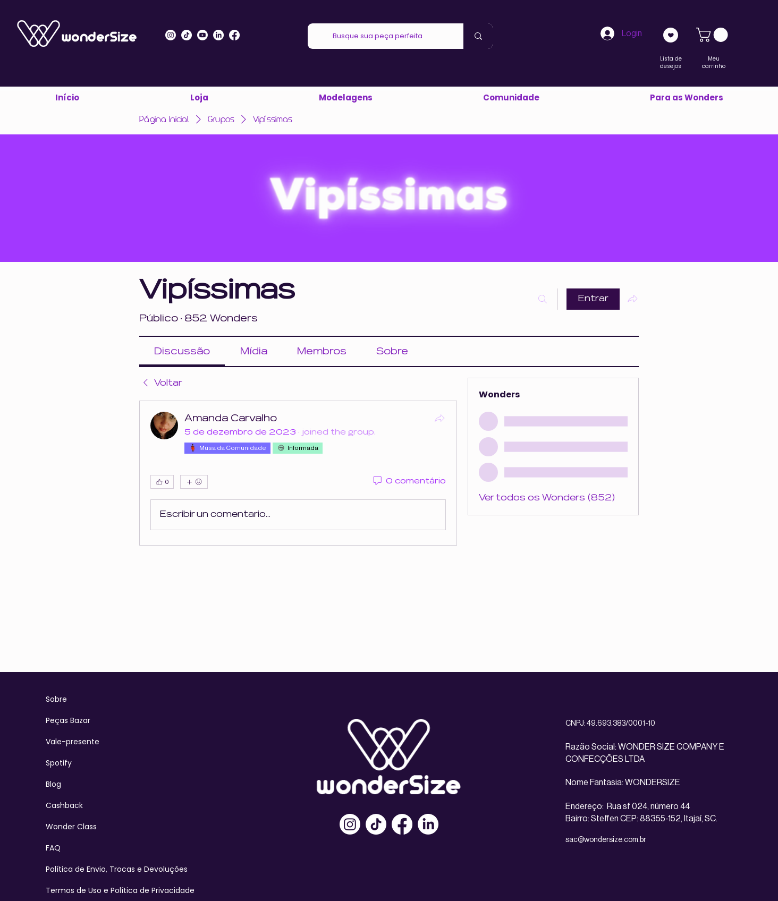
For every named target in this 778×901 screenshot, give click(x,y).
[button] (686, 97)
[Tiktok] (186, 35)
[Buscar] (542, 299)
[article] (298, 473)
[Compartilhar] (439, 418)
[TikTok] (376, 824)
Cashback (64, 805)
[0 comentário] (408, 481)
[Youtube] (202, 35)
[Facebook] (402, 824)
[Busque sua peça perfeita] (377, 36)
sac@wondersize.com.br (605, 840)
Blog (53, 784)
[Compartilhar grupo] (632, 298)
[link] (713, 35)
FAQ (53, 848)
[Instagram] (170, 35)
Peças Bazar (68, 720)
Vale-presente (72, 741)
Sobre (56, 699)
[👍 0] (162, 482)
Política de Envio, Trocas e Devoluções (117, 869)
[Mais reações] (194, 482)
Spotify (59, 763)
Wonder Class (71, 826)
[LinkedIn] (218, 35)
